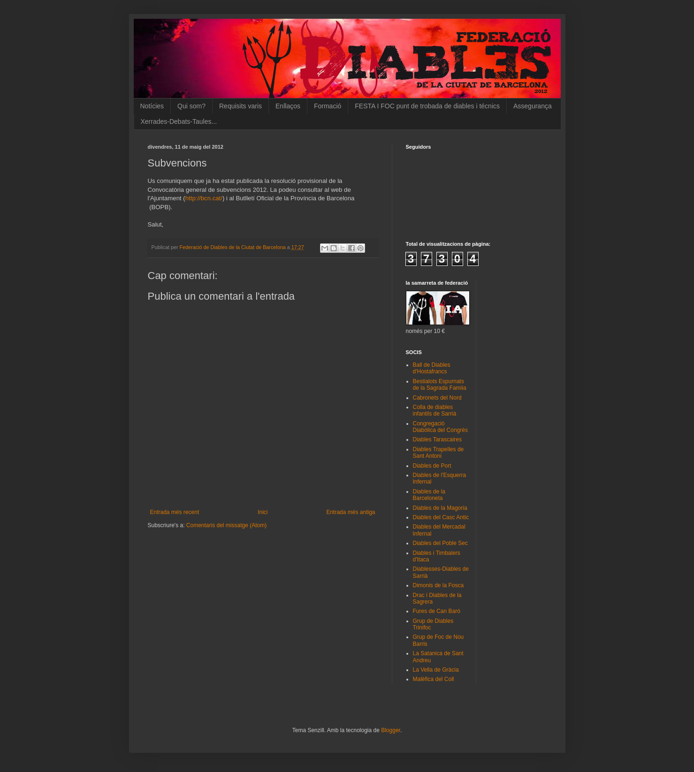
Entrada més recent (174, 512)
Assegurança (532, 106)
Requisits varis (240, 106)
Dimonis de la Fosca (438, 585)
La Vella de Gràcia (436, 669)
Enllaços (287, 106)
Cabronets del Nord (437, 397)
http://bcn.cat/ (203, 198)
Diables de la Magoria (440, 508)
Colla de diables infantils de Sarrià (435, 410)
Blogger (390, 730)
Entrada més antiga (350, 512)
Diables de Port (432, 465)
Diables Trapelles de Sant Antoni (438, 452)
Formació (327, 106)
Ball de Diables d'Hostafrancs (431, 368)
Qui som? (191, 106)
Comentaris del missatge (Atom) (226, 525)
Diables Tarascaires (437, 439)
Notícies (152, 106)
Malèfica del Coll (433, 679)
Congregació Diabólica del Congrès (440, 426)
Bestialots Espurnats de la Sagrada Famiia (439, 384)
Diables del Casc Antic (441, 517)
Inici (262, 512)
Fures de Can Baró (436, 611)
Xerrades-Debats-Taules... (179, 121)
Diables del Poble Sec (440, 543)
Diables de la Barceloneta (429, 494)
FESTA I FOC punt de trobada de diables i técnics (427, 106)
